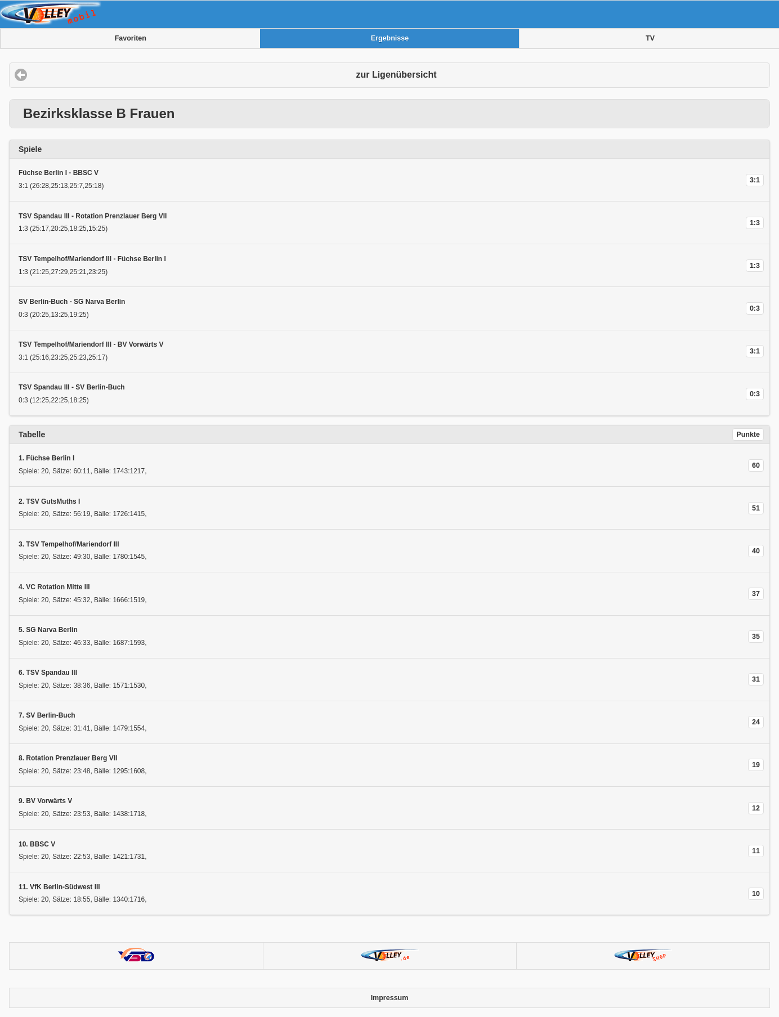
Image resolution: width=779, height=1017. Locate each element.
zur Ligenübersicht (396, 74)
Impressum (390, 998)
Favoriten (130, 38)
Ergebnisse (390, 38)
